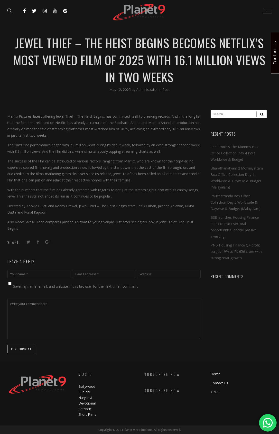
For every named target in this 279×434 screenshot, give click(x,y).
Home (215, 374)
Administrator (147, 89)
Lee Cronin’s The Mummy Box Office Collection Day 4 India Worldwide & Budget (234, 153)
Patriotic (85, 408)
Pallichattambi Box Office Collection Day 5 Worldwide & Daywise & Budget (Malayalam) (235, 202)
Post (166, 89)
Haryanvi (85, 397)
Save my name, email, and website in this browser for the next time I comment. (76, 286)
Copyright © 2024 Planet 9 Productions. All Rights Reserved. (139, 430)
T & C (215, 392)
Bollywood (86, 386)
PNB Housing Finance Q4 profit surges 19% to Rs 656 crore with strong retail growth (236, 251)
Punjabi (84, 392)
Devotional (87, 403)
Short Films (87, 414)
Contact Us (219, 383)
